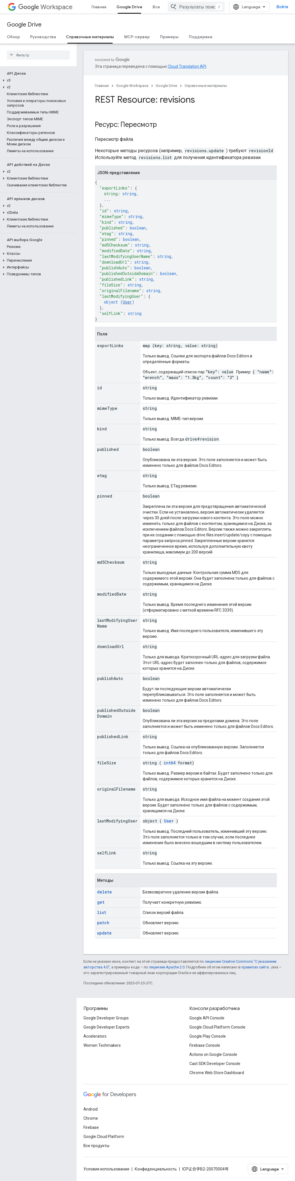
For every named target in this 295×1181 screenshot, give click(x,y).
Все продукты (96, 1145)
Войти (282, 7)
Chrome (90, 1118)
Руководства (43, 36)
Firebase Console (204, 1045)
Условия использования (106, 1169)
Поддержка (200, 36)
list (101, 912)
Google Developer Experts (106, 1027)
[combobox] (196, 7)
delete (104, 892)
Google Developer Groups (106, 1018)
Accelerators (94, 1036)
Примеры (169, 36)
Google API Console (206, 1018)
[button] (37, 80)
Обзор (13, 36)
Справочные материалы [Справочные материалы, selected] (90, 36)
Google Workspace (132, 86)
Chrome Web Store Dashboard (216, 1072)
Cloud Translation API (187, 66)
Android (90, 1109)
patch (103, 922)
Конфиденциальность (156, 1169)
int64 (169, 762)
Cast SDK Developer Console (214, 1063)
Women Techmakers (102, 1045)
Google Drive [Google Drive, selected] (129, 6)
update (104, 933)
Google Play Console (207, 1036)
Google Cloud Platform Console (217, 1027)
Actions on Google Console (213, 1054)
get (101, 902)
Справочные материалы (206, 86)
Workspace (45, 7)
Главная (98, 6)
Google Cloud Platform (103, 1136)
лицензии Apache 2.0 (167, 967)
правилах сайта (255, 967)
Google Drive (24, 24)
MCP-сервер (137, 36)
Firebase (91, 1127)
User (127, 302)
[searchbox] (38, 55)
